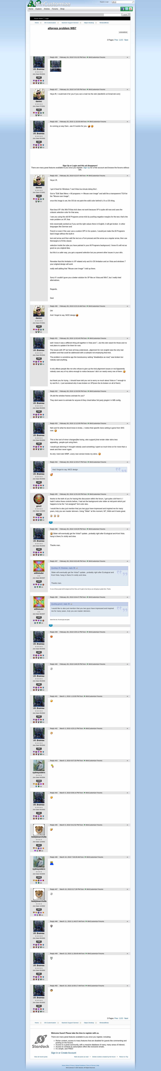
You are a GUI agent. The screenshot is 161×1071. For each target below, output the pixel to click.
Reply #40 (53, 664)
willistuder (39, 573)
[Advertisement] (80, 47)
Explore (39, 9)
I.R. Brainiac (39, 69)
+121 (38, 110)
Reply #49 (53, 953)
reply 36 (72, 568)
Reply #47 (53, 889)
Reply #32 (53, 391)
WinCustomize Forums (96, 57)
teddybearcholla (38, 837)
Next (126, 40)
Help (98, 1065)
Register (102, 2)
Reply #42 (53, 728)
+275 (38, 581)
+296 (38, 514)
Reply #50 (53, 986)
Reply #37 (53, 561)
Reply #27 (53, 89)
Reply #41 (53, 696)
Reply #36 (53, 529)
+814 (38, 845)
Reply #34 (53, 462)
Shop (62, 9)
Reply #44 (53, 793)
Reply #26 (53, 57)
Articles (47, 9)
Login (107, 2)
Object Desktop (89, 23)
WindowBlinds (104, 23)
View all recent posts (41, 1057)
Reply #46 (53, 857)
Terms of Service (91, 1065)
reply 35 (67, 604)
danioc (39, 101)
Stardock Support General (70, 23)
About (67, 1065)
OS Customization (50, 23)
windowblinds (123, 32)
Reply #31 (53, 338)
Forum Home (38, 18)
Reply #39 (53, 632)
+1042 (39, 781)
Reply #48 (53, 921)
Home (31, 9)
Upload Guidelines (80, 1065)
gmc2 (38, 506)
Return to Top (123, 1057)
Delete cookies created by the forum (103, 1057)
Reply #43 (53, 760)
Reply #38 (53, 597)
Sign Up (86, 168)
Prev (116, 40)
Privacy (72, 1065)
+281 (38, 77)
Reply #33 (53, 423)
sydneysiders (39, 772)
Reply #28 (53, 121)
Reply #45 (53, 825)
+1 (50, 522)
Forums (55, 9)
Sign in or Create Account (63, 1053)
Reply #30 (53, 306)
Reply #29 (53, 176)
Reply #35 (53, 494)
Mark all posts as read (81, 1057)
